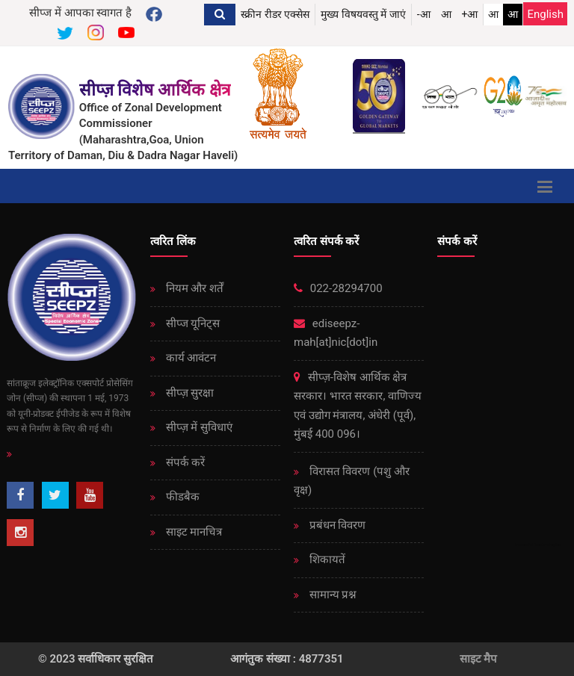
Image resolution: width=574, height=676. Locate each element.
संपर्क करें (184, 462)
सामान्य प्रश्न (331, 594)
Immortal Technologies (538, 544)
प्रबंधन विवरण (335, 525)
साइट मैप (479, 659)
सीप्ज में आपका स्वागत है (80, 12)
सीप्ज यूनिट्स (191, 323)
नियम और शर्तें (193, 288)
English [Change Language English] (545, 14)
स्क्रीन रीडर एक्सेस (275, 14)
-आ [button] (423, 14)
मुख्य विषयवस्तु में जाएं (363, 14)
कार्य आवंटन (189, 358)
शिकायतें (325, 559)
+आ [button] (470, 14)
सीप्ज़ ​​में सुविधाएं (197, 427)
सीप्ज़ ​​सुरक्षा (188, 393)
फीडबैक (181, 496)
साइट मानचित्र (192, 532)
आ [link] (493, 14)
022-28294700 (338, 288)
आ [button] (446, 14)
